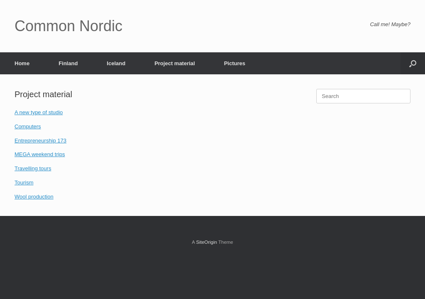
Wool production (34, 197)
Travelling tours (33, 168)
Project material (174, 63)
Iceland (116, 63)
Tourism (24, 182)
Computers (28, 126)
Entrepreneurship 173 (40, 140)
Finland (68, 63)
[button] (413, 63)
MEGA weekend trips (40, 154)
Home (22, 63)
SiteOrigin (206, 242)
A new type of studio (39, 112)
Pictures (234, 63)
